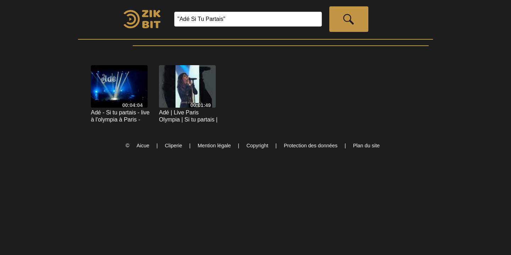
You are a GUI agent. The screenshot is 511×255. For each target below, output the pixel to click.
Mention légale (214, 145)
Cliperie (173, 145)
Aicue (143, 145)
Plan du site (366, 145)
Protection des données (310, 145)
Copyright (257, 145)
